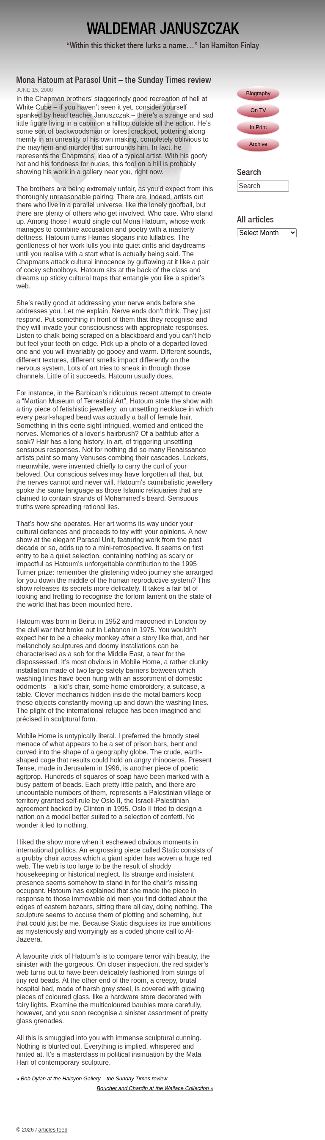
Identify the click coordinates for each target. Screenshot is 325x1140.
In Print (258, 127)
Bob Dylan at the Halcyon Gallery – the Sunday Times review (91, 1078)
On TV (258, 110)
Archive (258, 144)
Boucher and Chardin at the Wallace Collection (154, 1088)
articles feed (53, 1129)
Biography (258, 93)
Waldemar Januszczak (163, 28)
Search (249, 172)
